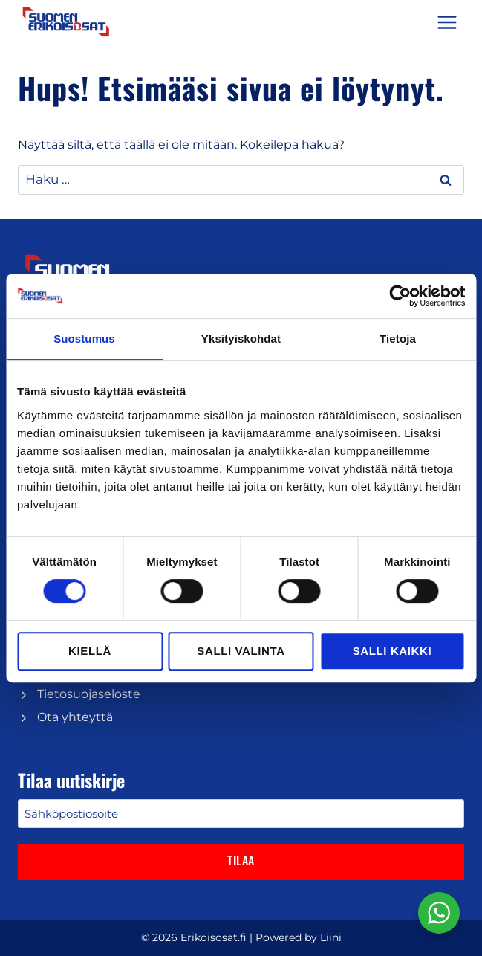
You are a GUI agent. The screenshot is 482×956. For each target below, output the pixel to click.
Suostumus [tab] (84, 338)
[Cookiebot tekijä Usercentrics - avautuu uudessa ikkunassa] (400, 296)
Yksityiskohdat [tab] (241, 338)
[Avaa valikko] (446, 22)
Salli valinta (240, 651)
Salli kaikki (392, 651)
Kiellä (89, 651)
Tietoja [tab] (398, 338)
